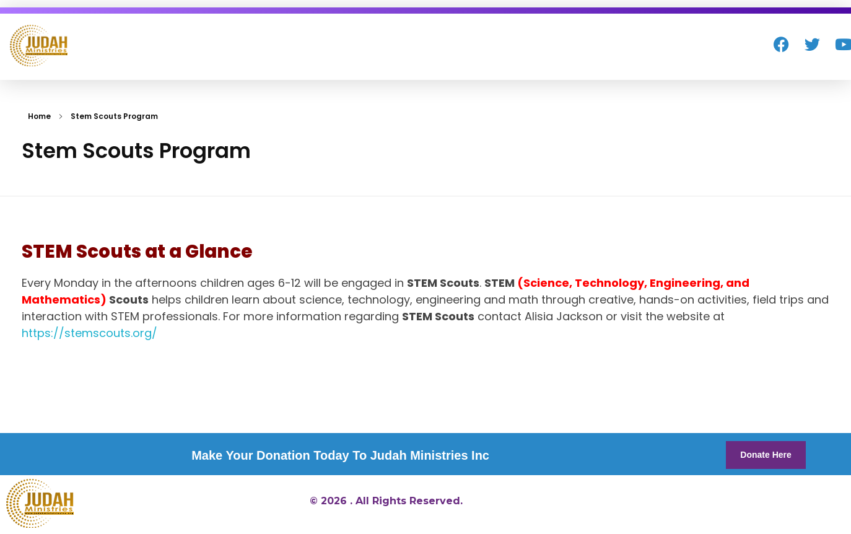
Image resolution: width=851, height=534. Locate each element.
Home (39, 116)
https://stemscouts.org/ (89, 333)
